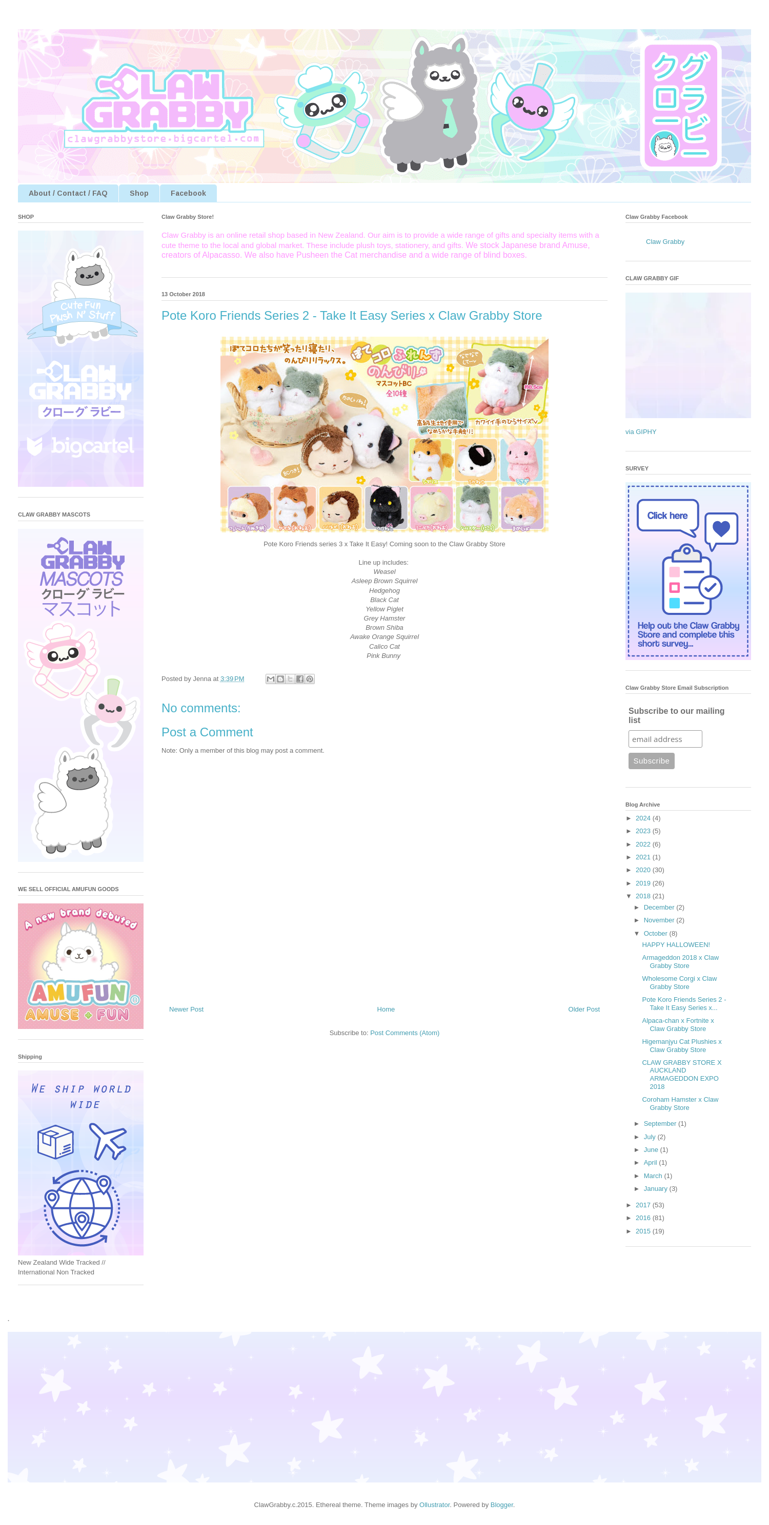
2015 (644, 1231)
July (651, 1137)
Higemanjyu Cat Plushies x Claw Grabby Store (681, 1046)
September (661, 1123)
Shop (139, 193)
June (652, 1149)
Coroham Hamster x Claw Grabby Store (680, 1103)
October (657, 933)
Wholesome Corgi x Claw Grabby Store (679, 983)
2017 (644, 1205)
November (660, 920)
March (654, 1176)
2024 (644, 818)
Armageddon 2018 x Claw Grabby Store (680, 962)
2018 (644, 896)
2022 (644, 844)
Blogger (502, 1505)
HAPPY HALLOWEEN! (676, 945)
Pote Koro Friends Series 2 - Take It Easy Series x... (684, 1004)
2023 (644, 831)
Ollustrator (434, 1505)
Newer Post (186, 1009)
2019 (644, 883)
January (657, 1188)
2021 (644, 857)
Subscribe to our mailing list (677, 716)
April (651, 1162)
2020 (644, 870)
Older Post (584, 1009)
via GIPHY (641, 432)
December (660, 907)
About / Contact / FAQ (68, 193)
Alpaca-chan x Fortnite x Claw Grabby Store (678, 1025)
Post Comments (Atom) (404, 1033)
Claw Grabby (665, 241)
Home (386, 1009)
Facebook (188, 193)
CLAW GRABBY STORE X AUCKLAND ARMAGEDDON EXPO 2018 (681, 1074)
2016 (644, 1218)
